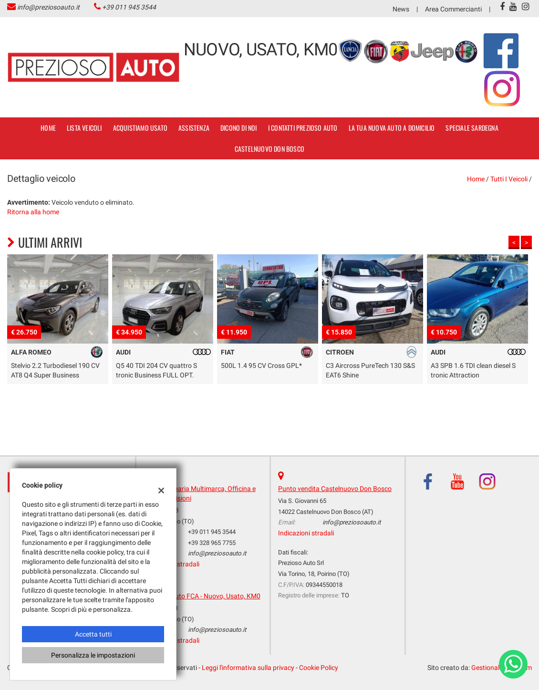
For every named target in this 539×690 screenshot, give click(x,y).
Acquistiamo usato (140, 128)
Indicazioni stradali (306, 533)
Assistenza (193, 128)
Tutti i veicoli (509, 179)
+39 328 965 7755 (212, 542)
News (401, 9)
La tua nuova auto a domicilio (392, 128)
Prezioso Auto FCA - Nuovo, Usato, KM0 (202, 596)
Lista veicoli (84, 128)
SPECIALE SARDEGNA (472, 128)
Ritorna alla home (33, 212)
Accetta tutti (93, 634)
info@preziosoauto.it (48, 7)
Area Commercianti (453, 9)
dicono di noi (238, 128)
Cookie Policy (318, 667)
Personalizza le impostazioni (93, 655)
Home (48, 128)
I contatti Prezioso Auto (303, 128)
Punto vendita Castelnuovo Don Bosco (335, 488)
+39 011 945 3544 (129, 7)
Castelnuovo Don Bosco (269, 149)
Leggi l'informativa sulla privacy (248, 667)
